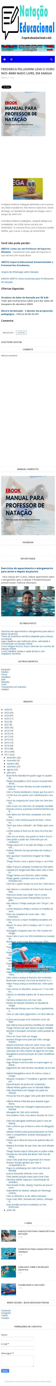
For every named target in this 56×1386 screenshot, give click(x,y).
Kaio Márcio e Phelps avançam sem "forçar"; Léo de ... (29, 904)
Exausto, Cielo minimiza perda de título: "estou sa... (28, 821)
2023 (7, 718)
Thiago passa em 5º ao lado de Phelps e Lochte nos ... (29, 846)
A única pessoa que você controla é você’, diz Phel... (28, 1020)
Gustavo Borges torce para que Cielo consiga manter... (28, 1040)
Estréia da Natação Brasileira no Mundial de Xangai (27, 1004)
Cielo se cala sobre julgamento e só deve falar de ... (30, 1015)
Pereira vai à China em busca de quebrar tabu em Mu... (29, 1141)
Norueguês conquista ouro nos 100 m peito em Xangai (29, 932)
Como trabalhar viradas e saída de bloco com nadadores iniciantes (23, 652)
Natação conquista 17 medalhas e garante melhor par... (30, 1080)
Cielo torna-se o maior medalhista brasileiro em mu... (29, 921)
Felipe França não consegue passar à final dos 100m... (28, 973)
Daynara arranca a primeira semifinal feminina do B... (30, 810)
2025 (7, 712)
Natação (5, 681)
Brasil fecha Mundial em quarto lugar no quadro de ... (29, 776)
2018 (7, 733)
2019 (7, 730)
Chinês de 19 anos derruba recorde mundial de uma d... (28, 787)
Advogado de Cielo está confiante (22, 1112)
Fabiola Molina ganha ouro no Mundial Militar (28, 1087)
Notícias (21, 333)
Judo (3, 679)
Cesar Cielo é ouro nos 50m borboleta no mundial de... (30, 937)
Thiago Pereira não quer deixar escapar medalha (29, 1027)
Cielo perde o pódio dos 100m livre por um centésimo (26, 840)
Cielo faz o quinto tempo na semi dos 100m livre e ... (30, 885)
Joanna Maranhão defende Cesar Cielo (24, 1173)
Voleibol (5, 689)
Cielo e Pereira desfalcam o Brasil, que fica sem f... (30, 792)
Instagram (6, 1312)
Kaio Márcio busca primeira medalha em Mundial (29, 1025)
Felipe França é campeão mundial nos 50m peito (29, 866)
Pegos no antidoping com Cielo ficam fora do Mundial (28, 1169)
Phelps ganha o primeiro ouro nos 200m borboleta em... (25, 879)
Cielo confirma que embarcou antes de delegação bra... (30, 1127)
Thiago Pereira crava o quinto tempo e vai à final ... (29, 862)
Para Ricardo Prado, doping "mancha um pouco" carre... (29, 1186)
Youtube (5, 1318)
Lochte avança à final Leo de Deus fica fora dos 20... (29, 832)
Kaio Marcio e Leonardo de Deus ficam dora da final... (29, 890)
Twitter (4, 1315)
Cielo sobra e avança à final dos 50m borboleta (29, 977)
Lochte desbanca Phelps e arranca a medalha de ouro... (29, 910)
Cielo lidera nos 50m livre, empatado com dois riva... (28, 815)
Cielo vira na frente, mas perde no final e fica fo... (29, 836)
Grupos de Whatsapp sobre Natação (20, 271)
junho (10, 1210)
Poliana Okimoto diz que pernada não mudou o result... (29, 851)
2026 (7, 709)
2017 (7, 736)
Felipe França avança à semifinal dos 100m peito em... (29, 984)
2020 (7, 727)
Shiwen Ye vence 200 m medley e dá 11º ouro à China (29, 926)
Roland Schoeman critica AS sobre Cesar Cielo (28, 1044)
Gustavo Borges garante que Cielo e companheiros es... (23, 1163)
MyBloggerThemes (42, 1381)
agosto (10, 769)
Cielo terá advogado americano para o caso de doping (28, 1122)
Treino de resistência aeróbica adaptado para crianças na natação (27, 637)
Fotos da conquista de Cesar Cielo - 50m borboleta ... (25, 915)
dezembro (12, 757)
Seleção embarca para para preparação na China (29, 1131)
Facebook (6, 1310)
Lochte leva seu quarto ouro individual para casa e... (29, 796)
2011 (7, 754)
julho (9, 772)
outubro (11, 763)
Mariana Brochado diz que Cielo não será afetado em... (30, 1146)
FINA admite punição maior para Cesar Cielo (27, 1176)
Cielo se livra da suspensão (19, 1059)
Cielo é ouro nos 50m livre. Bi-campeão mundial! (29, 806)
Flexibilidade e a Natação (31, 1285)
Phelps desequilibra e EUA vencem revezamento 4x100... (29, 782)
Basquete (5, 669)
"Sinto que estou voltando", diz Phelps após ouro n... (29, 826)
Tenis (3, 684)
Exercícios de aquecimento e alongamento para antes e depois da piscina (27, 570)
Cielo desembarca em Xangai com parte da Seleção (27, 1091)
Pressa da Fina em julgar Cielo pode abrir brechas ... (30, 1097)
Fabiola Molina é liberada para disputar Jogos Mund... (27, 1102)
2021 (7, 724)
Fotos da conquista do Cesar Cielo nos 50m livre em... (29, 801)
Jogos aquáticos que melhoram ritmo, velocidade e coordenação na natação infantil (25, 642)
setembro (12, 766)
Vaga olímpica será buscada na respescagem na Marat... (29, 1063)
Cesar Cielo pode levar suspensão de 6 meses (28, 1159)
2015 (7, 742)
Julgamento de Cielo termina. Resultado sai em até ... (30, 1069)
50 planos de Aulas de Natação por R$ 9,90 (24, 297)
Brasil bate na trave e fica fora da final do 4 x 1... (29, 980)
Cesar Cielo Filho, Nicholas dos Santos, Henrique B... (29, 1200)
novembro (12, 760)
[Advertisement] (33, 155)
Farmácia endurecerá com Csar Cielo (24, 1000)
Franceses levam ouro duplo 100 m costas (26, 894)
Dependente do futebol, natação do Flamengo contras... (28, 1191)
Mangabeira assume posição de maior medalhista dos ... (30, 1055)
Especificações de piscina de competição (25, 1084)
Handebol (5, 677)
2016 (7, 739)
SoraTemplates (23, 1381)
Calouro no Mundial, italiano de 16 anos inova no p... (29, 995)
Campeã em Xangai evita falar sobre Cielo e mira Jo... (29, 871)
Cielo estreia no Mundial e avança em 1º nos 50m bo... (30, 990)
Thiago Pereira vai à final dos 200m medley (27, 875)
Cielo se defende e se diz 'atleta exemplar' (26, 1196)
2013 (7, 748)
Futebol (4, 672)
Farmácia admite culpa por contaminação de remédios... (27, 1180)
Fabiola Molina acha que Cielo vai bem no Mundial (30, 1047)
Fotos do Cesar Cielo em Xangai (21, 1036)
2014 (7, 745)
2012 (7, 751)
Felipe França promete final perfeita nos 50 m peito (28, 899)
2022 (7, 721)
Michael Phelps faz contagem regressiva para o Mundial (29, 1108)
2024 (7, 715)
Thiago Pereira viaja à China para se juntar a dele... (30, 1151)
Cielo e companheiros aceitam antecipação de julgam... (28, 1136)
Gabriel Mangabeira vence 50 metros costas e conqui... (28, 1074)
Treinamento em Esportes (13, 686)
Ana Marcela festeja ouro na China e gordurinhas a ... (29, 1009)
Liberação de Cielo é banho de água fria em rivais (30, 1050)
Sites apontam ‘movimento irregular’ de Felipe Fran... (28, 857)
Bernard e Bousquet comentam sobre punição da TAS (30, 1032)
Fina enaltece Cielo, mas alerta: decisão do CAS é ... (29, 1116)
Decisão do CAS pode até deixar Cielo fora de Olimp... (28, 1155)
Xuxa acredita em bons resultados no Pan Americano (26, 1205)
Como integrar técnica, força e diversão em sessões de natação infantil (27, 647)
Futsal (4, 674)
